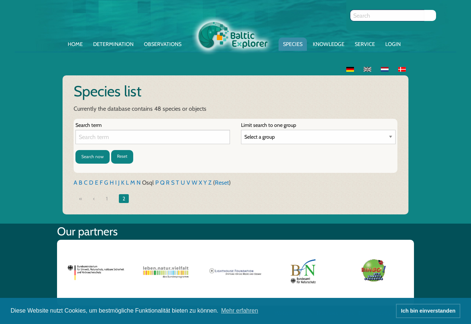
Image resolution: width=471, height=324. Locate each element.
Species (292, 44)
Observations (162, 44)
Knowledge (328, 44)
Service (365, 44)
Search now (92, 156)
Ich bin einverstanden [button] (428, 311)
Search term (88, 125)
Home (75, 44)
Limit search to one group (268, 125)
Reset (122, 156)
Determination (113, 44)
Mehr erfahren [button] (239, 310)
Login (393, 44)
